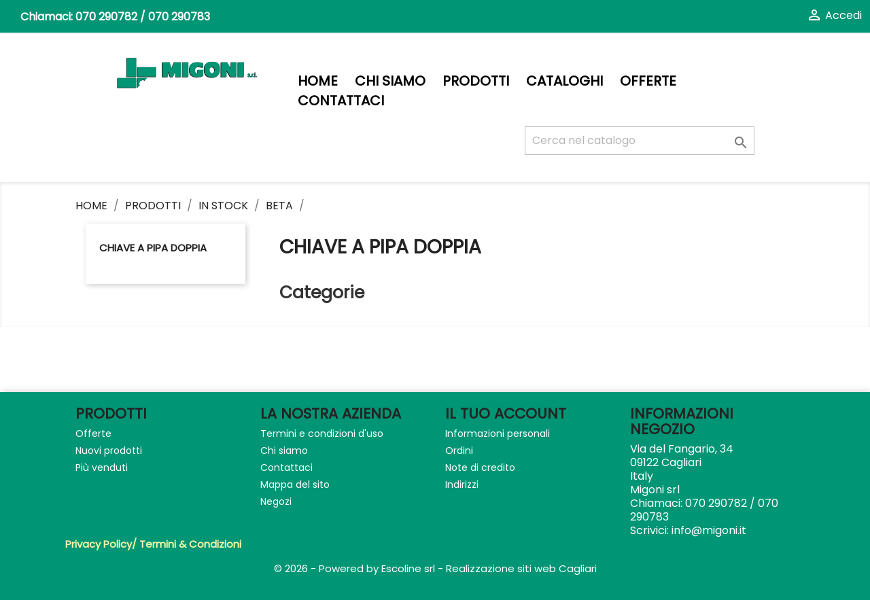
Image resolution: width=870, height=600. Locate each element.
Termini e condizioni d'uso (321, 433)
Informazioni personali (497, 433)
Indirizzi (461, 484)
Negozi (276, 501)
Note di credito (480, 467)
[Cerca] (639, 140)
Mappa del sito (295, 484)
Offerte (648, 81)
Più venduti (101, 467)
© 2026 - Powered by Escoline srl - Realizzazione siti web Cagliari (435, 568)
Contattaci (341, 101)
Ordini (459, 450)
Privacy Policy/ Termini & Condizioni (153, 544)
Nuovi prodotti (108, 450)
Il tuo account (505, 413)
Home (318, 81)
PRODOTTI (475, 81)
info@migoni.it (709, 530)
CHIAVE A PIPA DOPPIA (153, 248)
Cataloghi (564, 81)
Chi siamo (390, 81)
